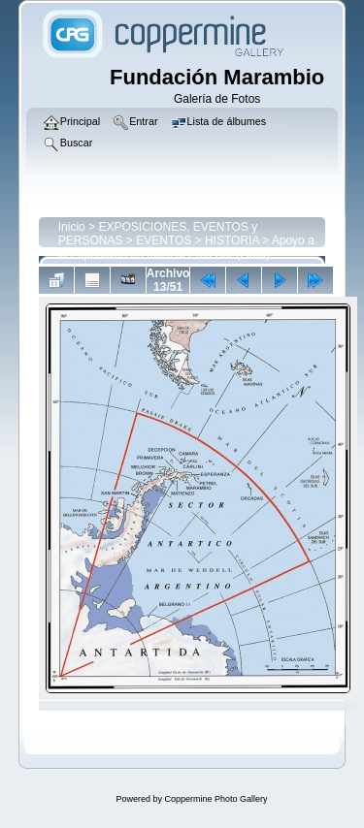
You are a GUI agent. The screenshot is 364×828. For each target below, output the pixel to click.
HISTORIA (232, 240)
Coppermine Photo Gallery (215, 799)
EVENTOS (163, 240)
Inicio (71, 227)
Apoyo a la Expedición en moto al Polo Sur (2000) (186, 247)
